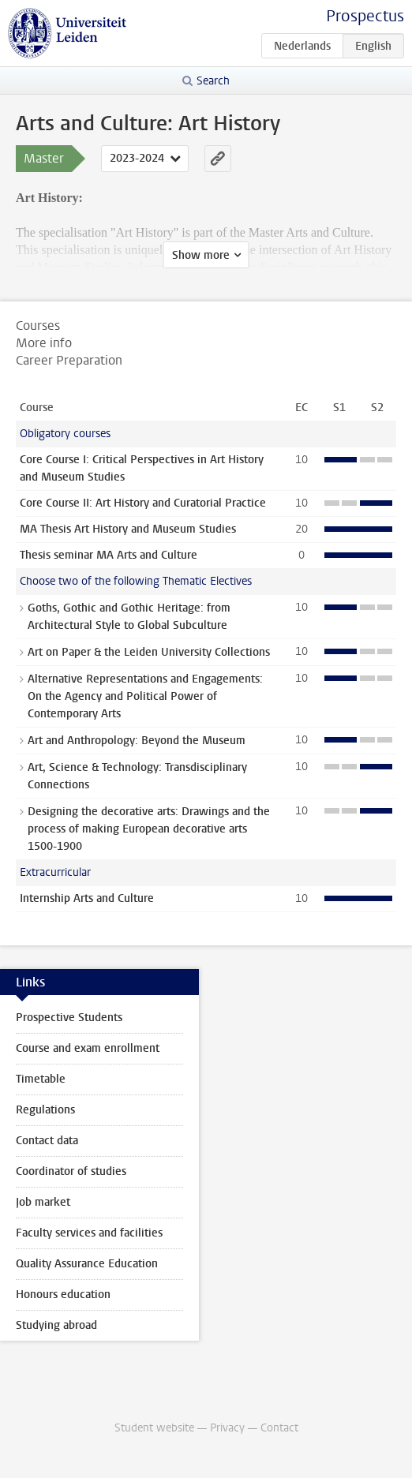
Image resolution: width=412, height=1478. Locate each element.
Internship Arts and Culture (87, 898)
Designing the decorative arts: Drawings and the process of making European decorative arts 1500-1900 (149, 829)
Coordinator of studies (71, 1171)
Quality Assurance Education (87, 1263)
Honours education (63, 1294)
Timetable (41, 1079)
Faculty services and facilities (89, 1232)
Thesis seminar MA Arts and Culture (108, 555)
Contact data (47, 1140)
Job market (43, 1202)
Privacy (227, 1427)
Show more (201, 255)
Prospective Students (69, 1017)
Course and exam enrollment (87, 1048)
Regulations (45, 1109)
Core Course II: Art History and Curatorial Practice (143, 503)
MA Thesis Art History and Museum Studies (128, 529)
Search (213, 80)
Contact (279, 1427)
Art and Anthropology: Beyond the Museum (136, 740)
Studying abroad (56, 1325)
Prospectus (365, 16)
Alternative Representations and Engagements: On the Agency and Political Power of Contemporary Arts (145, 696)
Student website (154, 1427)
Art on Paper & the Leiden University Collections (149, 652)
